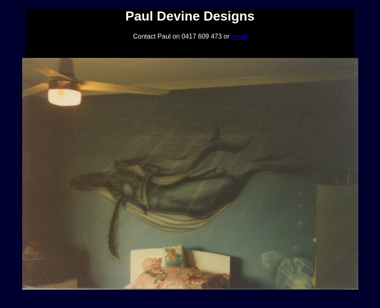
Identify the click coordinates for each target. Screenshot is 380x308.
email (239, 36)
